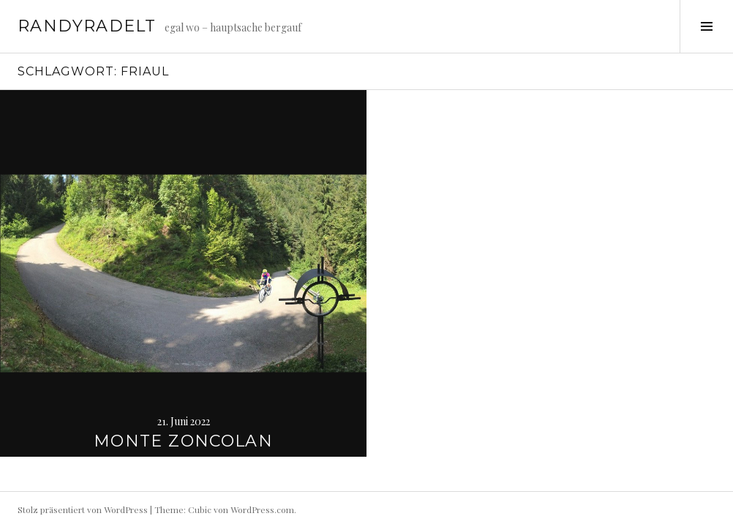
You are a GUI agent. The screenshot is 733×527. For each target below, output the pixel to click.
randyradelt (87, 26)
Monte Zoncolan (183, 441)
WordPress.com (262, 509)
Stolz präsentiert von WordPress (83, 509)
